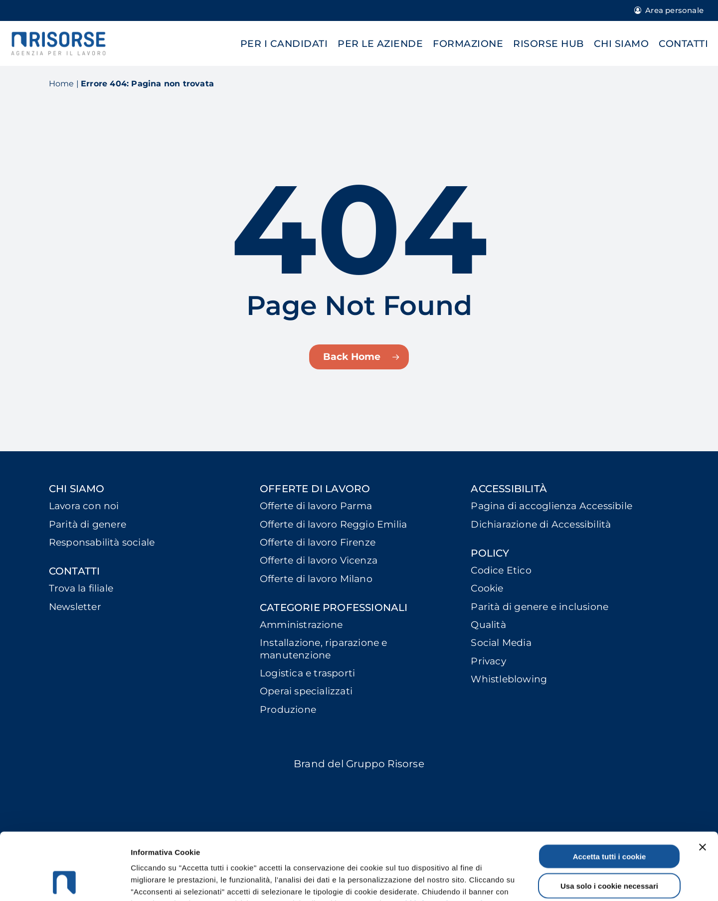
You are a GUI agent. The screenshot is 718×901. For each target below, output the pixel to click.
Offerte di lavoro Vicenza (318, 560)
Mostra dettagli (529, 881)
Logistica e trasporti (307, 673)
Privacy (488, 661)
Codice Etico (501, 570)
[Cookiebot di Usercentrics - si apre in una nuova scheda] (64, 881)
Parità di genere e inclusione (539, 606)
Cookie (487, 588)
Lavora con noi (84, 506)
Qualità (488, 624)
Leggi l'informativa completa (440, 841)
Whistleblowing (509, 679)
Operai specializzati (306, 691)
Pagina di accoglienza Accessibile (551, 506)
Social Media (501, 642)
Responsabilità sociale (102, 542)
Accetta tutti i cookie (609, 793)
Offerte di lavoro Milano (316, 579)
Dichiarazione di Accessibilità (541, 524)
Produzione (288, 709)
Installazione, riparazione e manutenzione (323, 648)
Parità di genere (87, 524)
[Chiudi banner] (702, 784)
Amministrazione (301, 624)
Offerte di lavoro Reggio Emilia (333, 524)
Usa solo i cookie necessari (609, 823)
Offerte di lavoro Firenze (317, 542)
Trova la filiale (81, 588)
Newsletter (75, 606)
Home (61, 83)
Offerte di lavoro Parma (316, 506)
